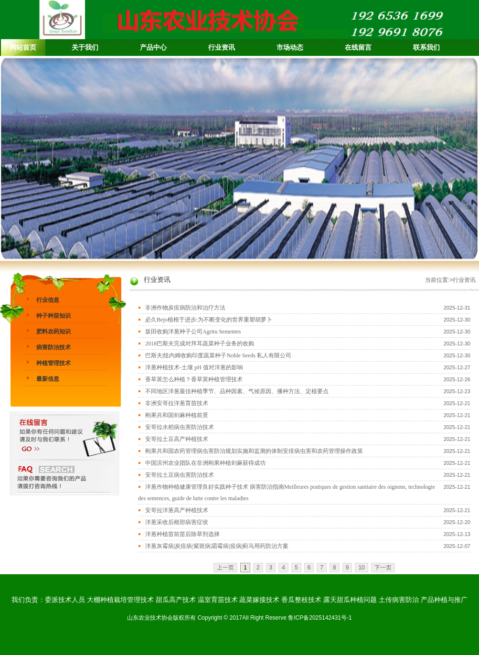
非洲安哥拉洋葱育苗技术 (176, 403)
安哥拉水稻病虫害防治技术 (179, 427)
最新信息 (47, 379)
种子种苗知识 (53, 315)
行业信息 (47, 300)
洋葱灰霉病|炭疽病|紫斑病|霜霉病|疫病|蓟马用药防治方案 (216, 546)
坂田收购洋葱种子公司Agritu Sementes (193, 331)
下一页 (383, 567)
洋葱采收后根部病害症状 (176, 522)
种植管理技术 (53, 363)
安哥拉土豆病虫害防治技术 (179, 475)
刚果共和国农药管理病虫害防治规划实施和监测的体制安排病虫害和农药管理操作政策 (254, 451)
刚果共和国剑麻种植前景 (176, 415)
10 (361, 567)
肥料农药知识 (53, 331)
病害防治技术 (53, 347)
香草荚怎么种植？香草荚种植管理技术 (194, 379)
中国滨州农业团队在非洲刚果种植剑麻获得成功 (205, 463)
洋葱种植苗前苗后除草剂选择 (182, 534)
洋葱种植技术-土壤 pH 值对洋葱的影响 (194, 367)
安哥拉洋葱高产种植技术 (176, 510)
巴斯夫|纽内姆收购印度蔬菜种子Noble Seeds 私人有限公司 (218, 355)
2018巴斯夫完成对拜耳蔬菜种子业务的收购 (199, 343)
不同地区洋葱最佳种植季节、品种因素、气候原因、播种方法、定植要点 (237, 391)
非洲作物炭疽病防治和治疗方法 (185, 307)
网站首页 (23, 47)
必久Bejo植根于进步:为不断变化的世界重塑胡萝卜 (208, 319)
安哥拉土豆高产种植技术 (176, 439)
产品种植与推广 (444, 599)
